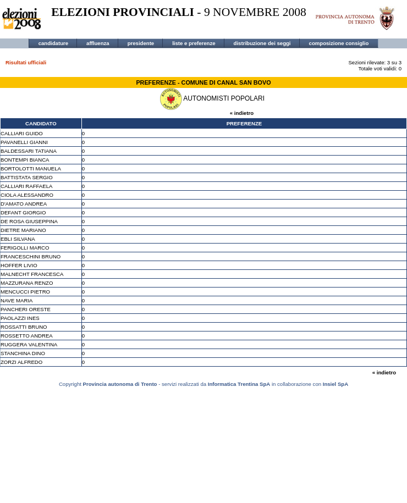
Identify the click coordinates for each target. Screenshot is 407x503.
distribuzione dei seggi (262, 43)
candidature (53, 43)
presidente (141, 43)
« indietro (242, 113)
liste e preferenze (193, 43)
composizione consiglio (339, 43)
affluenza (97, 43)
